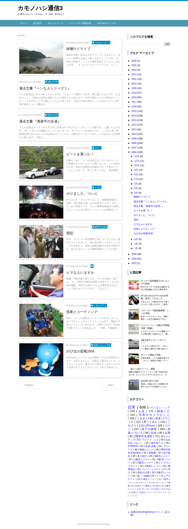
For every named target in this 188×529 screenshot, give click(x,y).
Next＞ (111, 381)
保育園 (152, 451)
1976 (134, 262)
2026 (134, 59)
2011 (134, 128)
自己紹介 (37, 22)
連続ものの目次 (153, 484)
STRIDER (133, 445)
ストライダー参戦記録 (77, 22)
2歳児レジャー (153, 465)
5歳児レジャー (145, 461)
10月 (137, 164)
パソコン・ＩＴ (160, 406)
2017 (134, 101)
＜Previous (28, 381)
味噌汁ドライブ (142, 196)
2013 (134, 119)
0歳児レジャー (149, 478)
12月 (137, 155)
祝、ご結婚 (143, 474)
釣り (158, 488)
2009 (134, 137)
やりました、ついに (144, 214)
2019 (134, 91)
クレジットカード (152, 468)
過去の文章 (143, 471)
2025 (134, 64)
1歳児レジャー (142, 458)
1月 (136, 247)
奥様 (134, 491)
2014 (134, 114)
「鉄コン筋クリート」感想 (142, 367)
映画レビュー (147, 448)
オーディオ (145, 481)
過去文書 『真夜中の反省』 (148, 205)
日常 (132, 406)
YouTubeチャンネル (102, 22)
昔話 (136, 218)
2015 (134, 110)
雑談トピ (163, 410)
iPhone (151, 424)
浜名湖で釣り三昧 (149, 379)
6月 (136, 182)
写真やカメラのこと (154, 413)
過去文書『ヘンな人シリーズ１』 (151, 200)
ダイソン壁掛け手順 (151, 354)
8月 (136, 173)
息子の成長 (150, 428)
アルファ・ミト (150, 438)
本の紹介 (142, 455)
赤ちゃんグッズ (54, 22)
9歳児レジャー (146, 491)
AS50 (138, 484)
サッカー (146, 488)
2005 (134, 253)
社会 (154, 431)
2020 (134, 87)
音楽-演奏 (151, 445)
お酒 (167, 431)
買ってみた (150, 420)
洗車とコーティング (144, 228)
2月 (136, 242)
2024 (134, 68)
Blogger (106, 523)
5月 (136, 187)
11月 (137, 159)
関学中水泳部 (144, 435)
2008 (134, 142)
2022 (134, 78)
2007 (134, 146)
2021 (134, 82)
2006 (134, 151)
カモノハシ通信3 (40, 8)
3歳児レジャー (162, 455)
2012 (134, 123)
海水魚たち (157, 442)
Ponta (168, 488)
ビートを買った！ (143, 209)
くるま (141, 417)
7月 (136, 178)
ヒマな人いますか (143, 223)
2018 (134, 96)
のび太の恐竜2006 (143, 232)
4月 (136, 191)
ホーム (24, 22)
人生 (142, 410)
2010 (134, 133)
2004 (134, 257)
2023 (134, 73)
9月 (136, 169)
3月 (136, 238)
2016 (134, 105)
